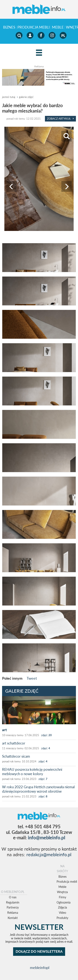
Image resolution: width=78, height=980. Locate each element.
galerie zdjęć (26, 97)
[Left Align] (39, 53)
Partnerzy (13, 907)
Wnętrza (62, 892)
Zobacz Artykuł (60, 118)
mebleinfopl (39, 967)
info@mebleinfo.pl (46, 837)
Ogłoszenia (64, 902)
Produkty (62, 918)
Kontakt (13, 918)
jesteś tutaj (8, 97)
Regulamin (12, 902)
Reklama (12, 912)
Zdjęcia (62, 907)
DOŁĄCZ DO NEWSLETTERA (39, 951)
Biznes (9, 27)
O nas (12, 897)
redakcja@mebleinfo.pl (48, 854)
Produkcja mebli (33, 27)
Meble (58, 27)
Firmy (62, 897)
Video (62, 912)
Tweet (32, 678)
